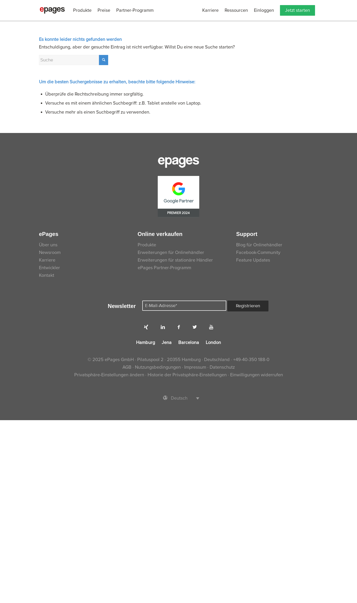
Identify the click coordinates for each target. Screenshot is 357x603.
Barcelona (188, 342)
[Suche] (73, 60)
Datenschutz (222, 367)
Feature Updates (253, 260)
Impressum (195, 367)
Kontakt (46, 275)
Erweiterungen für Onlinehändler (171, 252)
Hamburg (145, 342)
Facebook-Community (258, 252)
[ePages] (52, 10)
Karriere (47, 260)
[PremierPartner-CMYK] (178, 196)
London (213, 342)
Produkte (147, 245)
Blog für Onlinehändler (259, 245)
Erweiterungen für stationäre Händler (175, 260)
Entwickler (49, 268)
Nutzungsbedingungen (158, 367)
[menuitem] (82, 10)
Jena (167, 342)
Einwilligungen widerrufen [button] (256, 375)
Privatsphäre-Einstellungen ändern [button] (109, 375)
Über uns (48, 245)
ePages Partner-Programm (164, 268)
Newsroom (50, 252)
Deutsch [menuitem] (179, 398)
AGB (126, 367)
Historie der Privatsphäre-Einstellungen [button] (187, 375)
